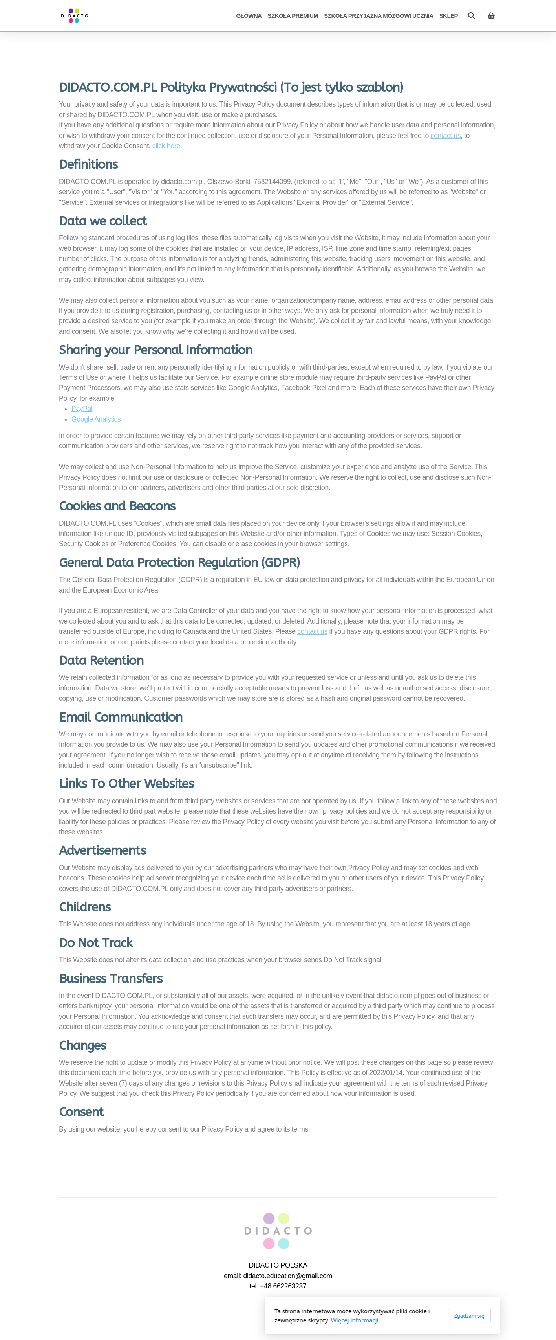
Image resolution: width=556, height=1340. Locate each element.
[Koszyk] (491, 16)
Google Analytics (96, 419)
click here (166, 146)
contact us (446, 136)
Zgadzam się (364, 1315)
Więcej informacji (250, 1320)
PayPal (82, 408)
